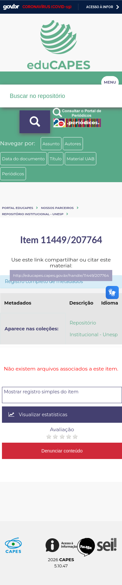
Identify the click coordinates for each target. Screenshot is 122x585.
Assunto (51, 143)
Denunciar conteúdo (62, 450)
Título (56, 158)
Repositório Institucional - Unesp (32, 214)
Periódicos (13, 173)
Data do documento (23, 158)
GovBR (11, 7)
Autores (73, 143)
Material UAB (80, 158)
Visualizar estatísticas (37, 415)
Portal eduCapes (17, 208)
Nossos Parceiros (57, 208)
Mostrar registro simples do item (41, 392)
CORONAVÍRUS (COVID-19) (47, 7)
